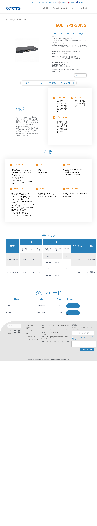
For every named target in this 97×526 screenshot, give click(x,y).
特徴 (27, 82)
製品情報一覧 (43, 2)
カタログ (34, 2)
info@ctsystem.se (53, 330)
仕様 (40, 82)
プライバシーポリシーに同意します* (82, 338)
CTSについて (30, 325)
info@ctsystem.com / (54, 325)
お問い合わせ (52, 2)
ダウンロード (68, 82)
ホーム (8, 20)
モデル (52, 82)
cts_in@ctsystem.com (54, 341)
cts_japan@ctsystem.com (55, 337)
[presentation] (84, 344)
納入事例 (29, 328)
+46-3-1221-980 (65, 330)
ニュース (29, 331)
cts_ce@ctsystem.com (54, 332)
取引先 (28, 334)
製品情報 (14, 20)
